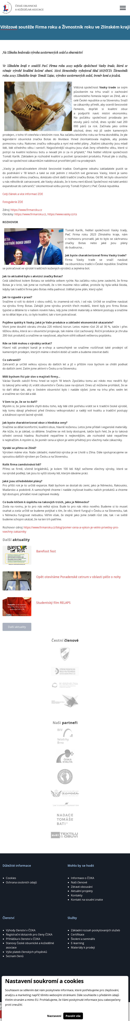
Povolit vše (73, 1016)
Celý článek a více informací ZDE (23, 194)
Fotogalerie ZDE (13, 202)
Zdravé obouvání (81, 887)
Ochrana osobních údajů (21, 882)
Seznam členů (15, 956)
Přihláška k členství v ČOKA (23, 939)
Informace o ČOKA (82, 878)
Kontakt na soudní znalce (87, 899)
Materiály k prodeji (83, 947)
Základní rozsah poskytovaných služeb (95, 930)
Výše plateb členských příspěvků (26, 952)
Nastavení (54, 1016)
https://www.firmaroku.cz (26, 210)
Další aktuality (17, 627)
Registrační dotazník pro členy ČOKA (29, 934)
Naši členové (79, 882)
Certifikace (77, 934)
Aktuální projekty (82, 891)
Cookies (11, 878)
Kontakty (76, 895)
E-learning (77, 943)
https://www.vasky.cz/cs (62, 214)
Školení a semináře (83, 939)
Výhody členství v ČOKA (20, 930)
